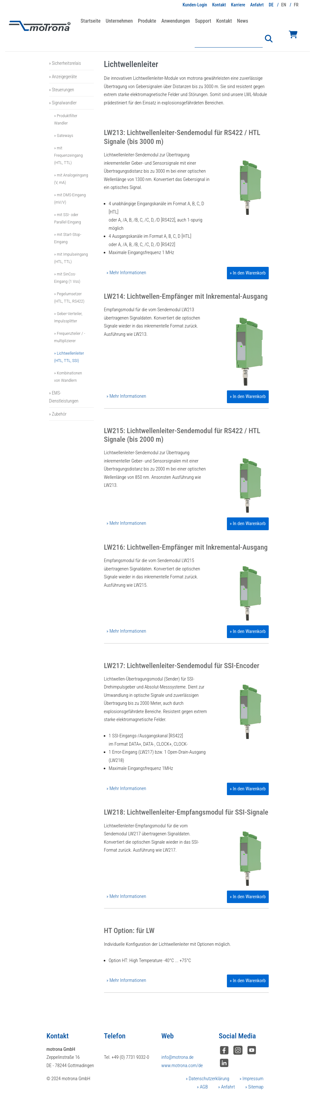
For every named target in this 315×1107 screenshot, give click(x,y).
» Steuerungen (61, 89)
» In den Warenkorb (248, 273)
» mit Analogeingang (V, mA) (71, 178)
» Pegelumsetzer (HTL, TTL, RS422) (69, 297)
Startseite (91, 21)
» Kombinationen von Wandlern (68, 376)
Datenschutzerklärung (208, 1078)
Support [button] (203, 21)
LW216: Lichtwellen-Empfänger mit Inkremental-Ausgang (186, 547)
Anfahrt (257, 4)
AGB (203, 1087)
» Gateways (63, 135)
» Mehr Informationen (126, 272)
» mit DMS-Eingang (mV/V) (70, 198)
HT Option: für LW (129, 930)
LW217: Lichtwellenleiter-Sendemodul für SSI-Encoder (181, 665)
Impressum (252, 1078)
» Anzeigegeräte (63, 76)
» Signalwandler (63, 102)
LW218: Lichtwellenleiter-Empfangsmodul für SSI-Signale (186, 812)
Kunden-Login (195, 4)
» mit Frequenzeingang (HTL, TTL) (68, 155)
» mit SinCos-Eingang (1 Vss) (67, 277)
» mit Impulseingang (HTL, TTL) (71, 258)
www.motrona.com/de (182, 1065)
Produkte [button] (147, 21)
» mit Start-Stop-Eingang (67, 238)
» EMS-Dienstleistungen (64, 396)
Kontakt (219, 4)
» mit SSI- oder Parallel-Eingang (67, 218)
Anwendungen (175, 21)
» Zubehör (58, 414)
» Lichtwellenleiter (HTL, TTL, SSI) (69, 356)
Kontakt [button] (224, 21)
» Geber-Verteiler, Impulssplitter (68, 317)
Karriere (238, 4)
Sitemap (255, 1087)
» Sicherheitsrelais (65, 63)
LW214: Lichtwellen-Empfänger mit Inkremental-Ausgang (186, 296)
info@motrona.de (177, 1057)
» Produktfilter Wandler (66, 119)
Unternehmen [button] (119, 21)
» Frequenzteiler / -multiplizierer (69, 337)
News (242, 21)
